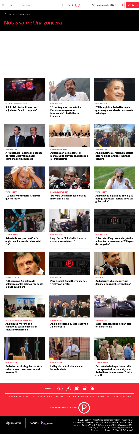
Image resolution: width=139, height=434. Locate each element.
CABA (50, 396)
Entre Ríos (71, 396)
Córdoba (83, 396)
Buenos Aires (38, 396)
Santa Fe (59, 396)
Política (12, 396)
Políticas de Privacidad (122, 430)
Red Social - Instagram (76, 388)
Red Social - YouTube (84, 388)
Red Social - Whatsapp (92, 388)
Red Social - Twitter (60, 388)
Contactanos (49, 388)
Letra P (10, 14)
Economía (24, 396)
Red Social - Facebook (68, 388)
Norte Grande (97, 396)
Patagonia (112, 396)
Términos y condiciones (101, 430)
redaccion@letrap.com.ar (121, 427)
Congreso (125, 396)
